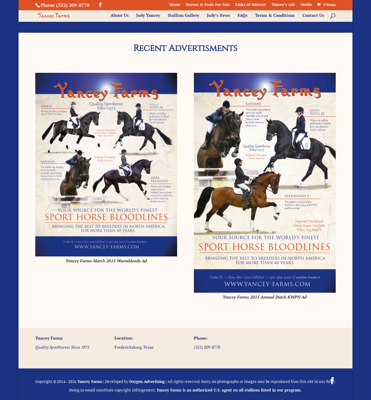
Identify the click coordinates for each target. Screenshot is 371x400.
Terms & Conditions (275, 15)
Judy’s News (218, 15)
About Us (120, 15)
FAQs (242, 15)
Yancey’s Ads (283, 5)
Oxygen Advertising (147, 381)
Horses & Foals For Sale (208, 5)
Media (306, 5)
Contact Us (313, 15)
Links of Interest (250, 5)
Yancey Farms (89, 381)
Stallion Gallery (183, 15)
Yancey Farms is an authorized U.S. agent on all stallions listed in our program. (229, 390)
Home (174, 5)
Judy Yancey (148, 15)
